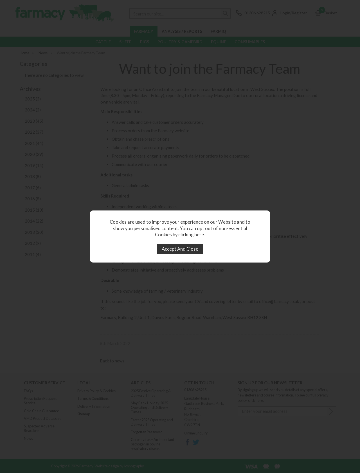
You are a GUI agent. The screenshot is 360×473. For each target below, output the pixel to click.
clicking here (191, 234)
